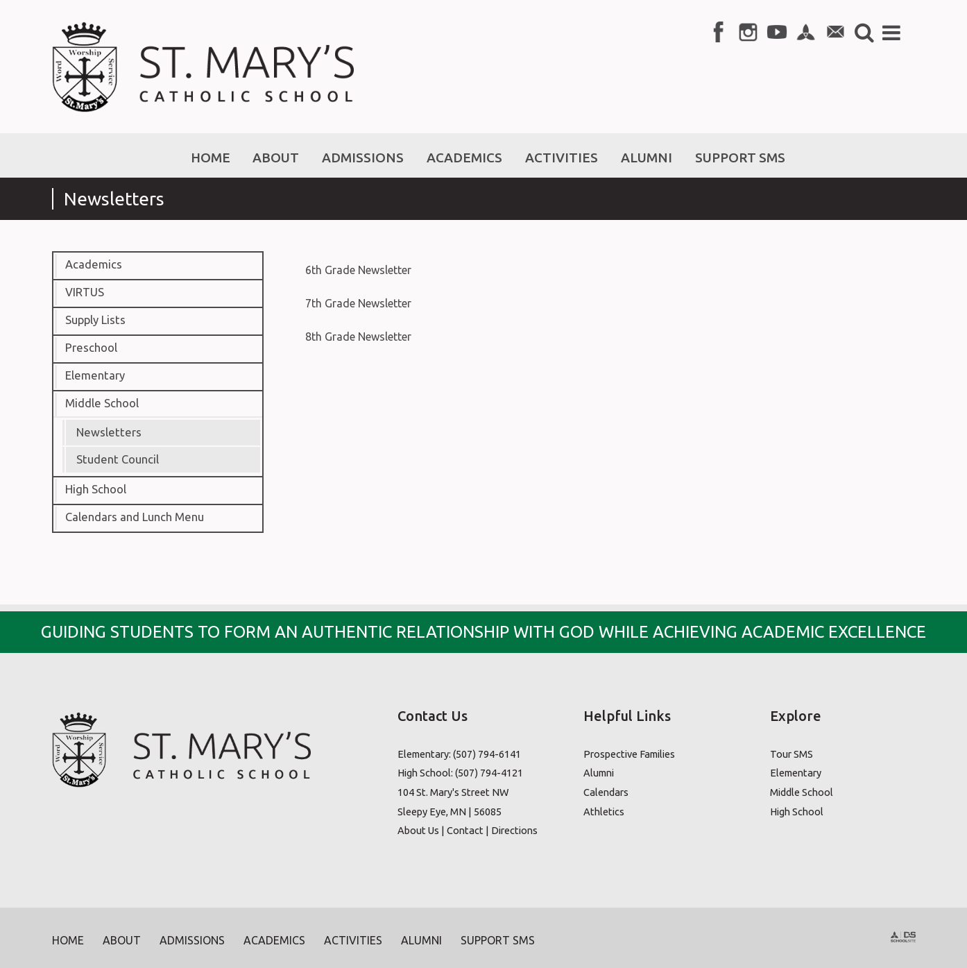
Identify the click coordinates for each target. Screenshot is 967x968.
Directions (514, 830)
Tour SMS (791, 754)
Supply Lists (95, 320)
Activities (353, 940)
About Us (418, 830)
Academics (93, 264)
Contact (465, 830)
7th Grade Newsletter (358, 303)
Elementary (95, 375)
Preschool (91, 347)
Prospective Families (629, 754)
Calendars (605, 792)
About (122, 940)
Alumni (598, 773)
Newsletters (109, 432)
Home (68, 940)
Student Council (117, 459)
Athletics (603, 811)
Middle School (102, 403)
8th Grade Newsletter (358, 336)
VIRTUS (84, 292)
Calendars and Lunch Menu (134, 517)
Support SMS (498, 940)
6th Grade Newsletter (358, 270)
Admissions (192, 940)
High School (95, 489)
